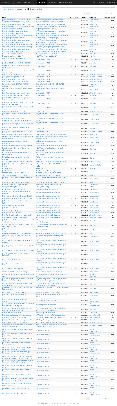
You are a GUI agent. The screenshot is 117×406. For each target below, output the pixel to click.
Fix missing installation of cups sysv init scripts (17, 161)
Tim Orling (92, 95)
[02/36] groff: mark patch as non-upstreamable (17, 215)
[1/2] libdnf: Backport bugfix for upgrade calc (16, 315)
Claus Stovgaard (94, 161)
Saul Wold (92, 230)
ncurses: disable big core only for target (15, 272)
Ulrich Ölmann (94, 237)
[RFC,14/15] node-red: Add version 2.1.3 (15, 389)
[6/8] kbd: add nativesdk (10, 208)
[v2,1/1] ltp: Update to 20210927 (12, 53)
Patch (4, 17)
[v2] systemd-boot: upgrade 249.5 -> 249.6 (16, 182)
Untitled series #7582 (43, 63)
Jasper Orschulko (95, 165)
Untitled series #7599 (43, 59)
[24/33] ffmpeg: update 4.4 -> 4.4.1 (13, 111)
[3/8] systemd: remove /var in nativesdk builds (17, 198)
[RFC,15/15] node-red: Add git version (14, 393)
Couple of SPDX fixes (43, 230)
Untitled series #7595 (43, 128)
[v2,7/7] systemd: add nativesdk (12, 268)
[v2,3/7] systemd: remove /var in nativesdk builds (18, 250)
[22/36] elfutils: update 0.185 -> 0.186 (14, 217)
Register (101, 2)
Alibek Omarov (94, 272)
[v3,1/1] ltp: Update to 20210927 (12, 56)
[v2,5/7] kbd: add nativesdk (11, 259)
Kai (90, 233)
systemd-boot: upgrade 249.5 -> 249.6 (14, 175)
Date (83, 17)
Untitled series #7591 (43, 111)
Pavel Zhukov (93, 292)
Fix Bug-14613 (7, 168)
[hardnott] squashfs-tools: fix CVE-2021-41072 (17, 233)
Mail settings (111, 2)
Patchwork (6, 3)
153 (105, 13)
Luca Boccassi (94, 192)
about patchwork (74, 403)
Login (94, 2)
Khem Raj (92, 149)
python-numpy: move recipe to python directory (17, 145)
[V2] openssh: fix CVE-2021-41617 (13, 189)
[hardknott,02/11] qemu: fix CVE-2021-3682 (16, 63)
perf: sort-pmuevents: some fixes (46, 300)
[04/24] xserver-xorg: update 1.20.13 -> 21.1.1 (17, 132)
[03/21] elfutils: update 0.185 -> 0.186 (14, 322)
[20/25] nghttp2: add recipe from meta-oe (15, 81)
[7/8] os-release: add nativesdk (12, 210)
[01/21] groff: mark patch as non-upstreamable (17, 320)
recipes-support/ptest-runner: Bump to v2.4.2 (16, 24)
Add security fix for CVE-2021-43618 (14, 292)
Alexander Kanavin (95, 71)
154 (111, 13)
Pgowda (92, 168)
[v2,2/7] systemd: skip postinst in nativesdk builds (18, 246)
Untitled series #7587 (43, 93)
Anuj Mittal (92, 63)
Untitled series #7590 (43, 99)
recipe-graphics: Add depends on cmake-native (17, 134)
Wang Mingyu (93, 175)
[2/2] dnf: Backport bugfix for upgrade (14, 317)
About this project (65, 2)
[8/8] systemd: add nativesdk (11, 212)
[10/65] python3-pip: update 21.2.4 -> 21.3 (16, 93)
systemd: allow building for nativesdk (48, 192)
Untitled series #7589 (43, 95)
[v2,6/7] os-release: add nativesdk (13, 264)
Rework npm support (42, 330)
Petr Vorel (92, 53)
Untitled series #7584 (43, 71)
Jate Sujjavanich (94, 315)
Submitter (92, 17)
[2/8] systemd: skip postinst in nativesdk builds (17, 196)
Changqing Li (93, 189)
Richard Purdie (94, 115)
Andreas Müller (94, 89)
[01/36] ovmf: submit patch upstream (48, 215)
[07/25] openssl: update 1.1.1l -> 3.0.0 (14, 74)
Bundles (52, 2)
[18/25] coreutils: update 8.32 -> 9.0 (13, 77)
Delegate (106, 17)
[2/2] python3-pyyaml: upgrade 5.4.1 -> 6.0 (16, 95)
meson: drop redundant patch (11, 313)
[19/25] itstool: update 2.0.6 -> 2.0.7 (13, 79)
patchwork (41, 403)
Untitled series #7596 (43, 132)
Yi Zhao (91, 145)
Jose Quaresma (94, 59)
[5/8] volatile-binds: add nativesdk (13, 205)
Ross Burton (93, 313)
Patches (42, 2)
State (113, 17)
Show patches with (10, 9)
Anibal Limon (93, 24)
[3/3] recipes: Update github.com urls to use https (18, 124)
